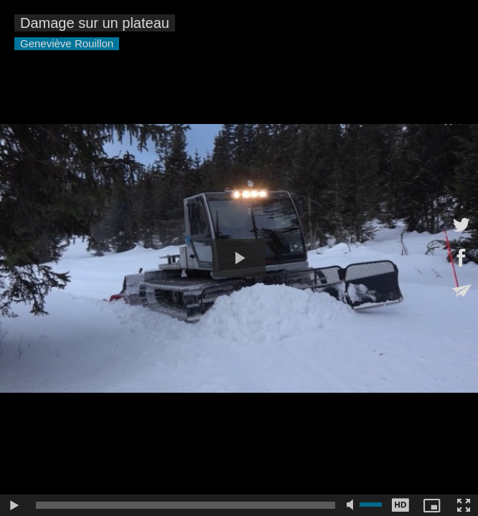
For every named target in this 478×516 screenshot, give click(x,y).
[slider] (185, 505)
